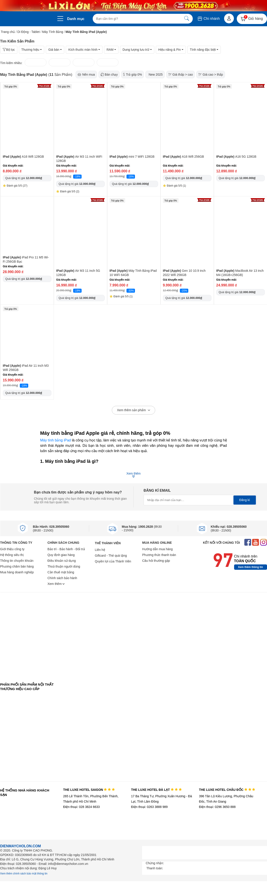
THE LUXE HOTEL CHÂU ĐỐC (227, 789)
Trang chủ (8, 32)
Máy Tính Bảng (52, 32)
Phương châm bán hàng (17, 566)
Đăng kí (244, 500)
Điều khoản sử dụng (62, 560)
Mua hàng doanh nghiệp (17, 572)
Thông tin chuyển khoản (17, 560)
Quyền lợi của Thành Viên (113, 561)
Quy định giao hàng (61, 555)
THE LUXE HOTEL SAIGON (89, 789)
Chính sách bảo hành (62, 578)
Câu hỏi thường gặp (156, 560)
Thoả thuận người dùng (64, 566)
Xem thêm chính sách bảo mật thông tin (24, 873)
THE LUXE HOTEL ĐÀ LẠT (156, 789)
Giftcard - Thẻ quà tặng (111, 555)
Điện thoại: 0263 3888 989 (149, 807)
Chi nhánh (208, 18)
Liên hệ (100, 550)
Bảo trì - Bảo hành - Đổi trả (66, 549)
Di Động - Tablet (28, 32)
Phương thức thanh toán (159, 555)
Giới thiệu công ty (12, 549)
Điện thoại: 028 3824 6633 (81, 807)
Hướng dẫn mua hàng (157, 549)
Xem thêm (56, 584)
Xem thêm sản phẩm (133, 410)
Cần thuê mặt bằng (61, 572)
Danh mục (75, 19)
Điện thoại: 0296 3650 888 (217, 807)
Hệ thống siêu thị (12, 555)
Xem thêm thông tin (250, 567)
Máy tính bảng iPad (55, 440)
